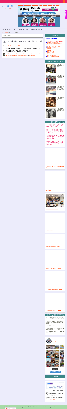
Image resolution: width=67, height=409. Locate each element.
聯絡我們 (34, 29)
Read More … (33, 51)
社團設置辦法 (49, 53)
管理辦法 (25, 29)
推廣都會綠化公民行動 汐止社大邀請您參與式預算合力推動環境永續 (55, 143)
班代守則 (49, 48)
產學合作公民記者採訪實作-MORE (53, 268)
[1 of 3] (55, 326)
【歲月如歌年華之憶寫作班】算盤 (60, 98)
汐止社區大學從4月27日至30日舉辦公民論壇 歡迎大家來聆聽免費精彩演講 (55, 137)
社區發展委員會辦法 (51, 52)
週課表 (16, 29)
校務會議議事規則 (50, 51)
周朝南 (21, 53)
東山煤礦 (9, 55)
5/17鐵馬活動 (35, 5)
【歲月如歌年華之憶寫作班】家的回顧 (60, 65)
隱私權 (40, 29)
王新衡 (30, 55)
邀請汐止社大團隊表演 (51, 55)
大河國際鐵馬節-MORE (51, 230)
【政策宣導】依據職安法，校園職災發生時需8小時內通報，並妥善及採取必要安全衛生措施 (55, 322)
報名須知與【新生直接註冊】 (53, 42)
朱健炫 (36, 53)
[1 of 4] (55, 135)
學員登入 (45, 5)
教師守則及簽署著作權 (51, 47)
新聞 (20, 29)
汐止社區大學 (7, 6)
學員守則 (49, 50)
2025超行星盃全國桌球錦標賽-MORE (54, 289)
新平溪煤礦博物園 (30, 53)
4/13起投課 (20, 5)
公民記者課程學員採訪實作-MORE (53, 310)
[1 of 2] (55, 91)
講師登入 (50, 5)
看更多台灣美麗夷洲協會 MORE (53, 246)
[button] (61, 122)
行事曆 (57, 5)
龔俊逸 (33, 55)
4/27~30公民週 (27, 5)
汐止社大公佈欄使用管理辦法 (53, 56)
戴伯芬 (24, 53)
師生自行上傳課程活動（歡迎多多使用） (55, 46)
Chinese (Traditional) (10, 408)
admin (14, 45)
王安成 (26, 55)
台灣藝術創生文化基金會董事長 (12, 53)
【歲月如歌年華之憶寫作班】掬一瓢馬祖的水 (60, 76)
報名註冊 (9, 29)
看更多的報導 (52, 399)
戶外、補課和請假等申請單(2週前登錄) (55, 41)
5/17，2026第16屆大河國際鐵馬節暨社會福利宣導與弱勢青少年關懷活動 (55, 131)
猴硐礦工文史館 (21, 55)
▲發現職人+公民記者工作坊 (52, 209)
